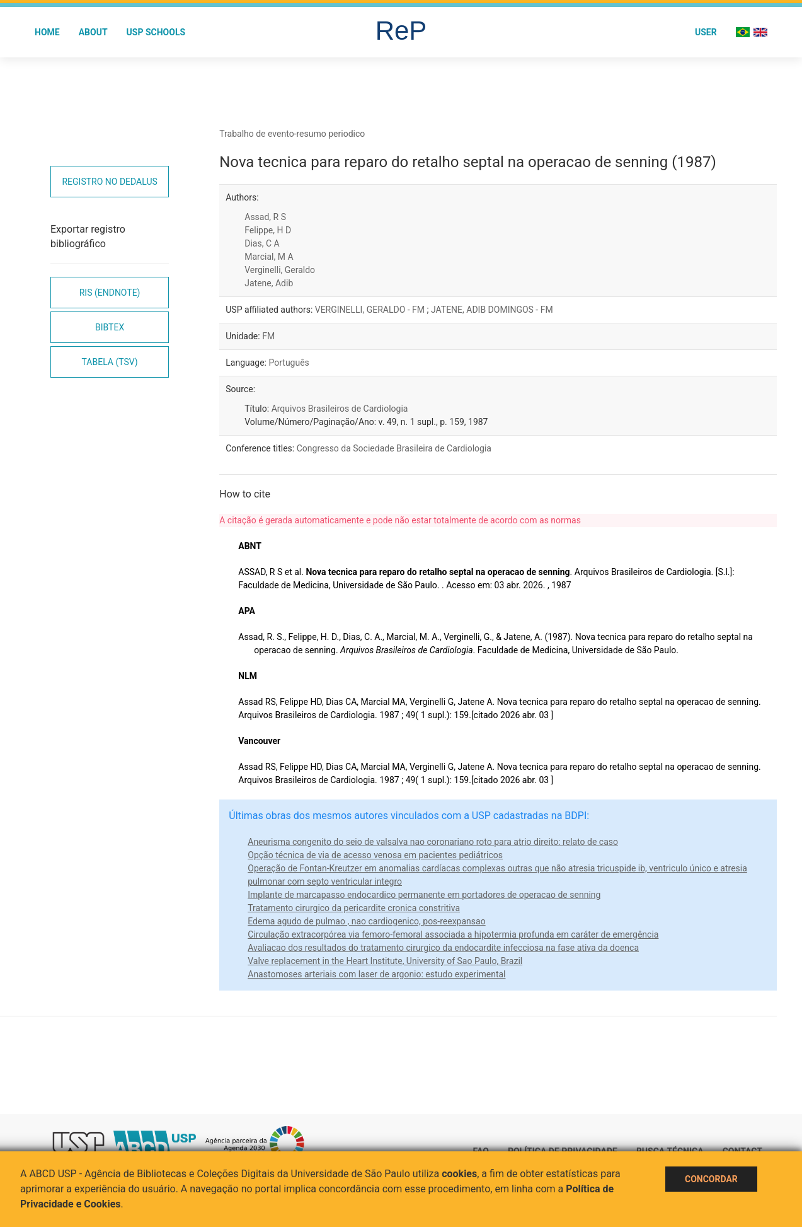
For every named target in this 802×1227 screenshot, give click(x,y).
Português (288, 363)
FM (268, 336)
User (706, 32)
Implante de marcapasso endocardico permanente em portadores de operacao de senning (424, 895)
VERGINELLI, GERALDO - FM (371, 310)
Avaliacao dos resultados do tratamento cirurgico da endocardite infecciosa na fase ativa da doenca (443, 948)
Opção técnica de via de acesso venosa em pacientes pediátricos (375, 855)
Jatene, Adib (268, 283)
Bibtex (109, 327)
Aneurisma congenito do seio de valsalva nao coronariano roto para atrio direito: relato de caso (433, 842)
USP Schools (156, 32)
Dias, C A (261, 243)
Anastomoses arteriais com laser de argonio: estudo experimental (376, 974)
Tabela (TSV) (110, 362)
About (93, 32)
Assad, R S (265, 217)
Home (47, 32)
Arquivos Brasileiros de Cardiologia (340, 409)
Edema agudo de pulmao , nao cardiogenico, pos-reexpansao (366, 921)
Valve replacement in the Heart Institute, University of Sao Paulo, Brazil (385, 961)
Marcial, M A (268, 257)
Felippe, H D (267, 230)
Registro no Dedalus (109, 182)
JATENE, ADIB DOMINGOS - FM (492, 310)
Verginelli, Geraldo (279, 270)
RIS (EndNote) (109, 293)
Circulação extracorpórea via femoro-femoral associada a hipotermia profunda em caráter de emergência (453, 934)
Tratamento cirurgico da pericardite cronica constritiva (354, 908)
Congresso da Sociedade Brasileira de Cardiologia (394, 448)
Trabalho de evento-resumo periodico (292, 134)
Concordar (711, 1179)
